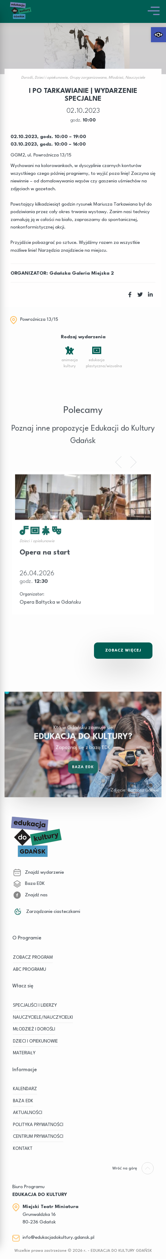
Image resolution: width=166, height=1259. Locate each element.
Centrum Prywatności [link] (38, 1136)
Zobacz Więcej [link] (123, 650)
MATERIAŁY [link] (24, 1053)
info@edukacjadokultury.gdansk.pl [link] (58, 1237)
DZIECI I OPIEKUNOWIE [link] (35, 1041)
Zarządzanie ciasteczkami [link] (47, 911)
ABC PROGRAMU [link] (29, 969)
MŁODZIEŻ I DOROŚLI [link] (34, 1029)
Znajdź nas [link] (31, 895)
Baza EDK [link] (83, 778)
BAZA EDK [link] (23, 1101)
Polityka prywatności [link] (38, 1125)
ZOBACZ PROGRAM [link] (33, 957)
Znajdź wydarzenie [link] (39, 872)
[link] (158, 34)
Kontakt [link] (23, 1149)
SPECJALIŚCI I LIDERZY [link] (35, 1005)
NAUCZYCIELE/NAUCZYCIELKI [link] (43, 1017)
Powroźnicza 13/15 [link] (39, 319)
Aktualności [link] (27, 1113)
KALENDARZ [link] (25, 1089)
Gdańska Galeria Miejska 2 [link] (81, 273)
